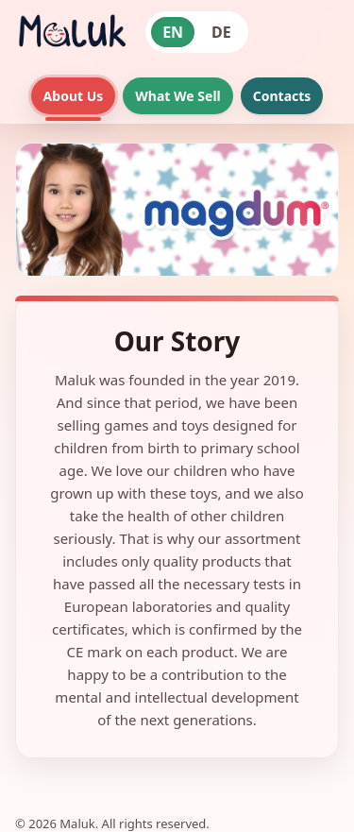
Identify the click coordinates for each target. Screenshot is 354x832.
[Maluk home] (71, 32)
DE (221, 32)
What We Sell (177, 96)
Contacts (282, 96)
